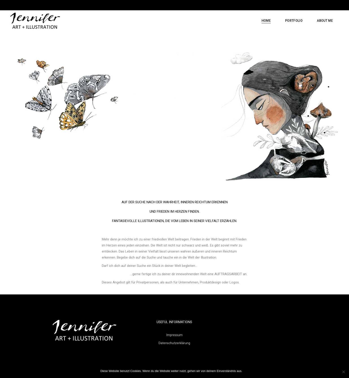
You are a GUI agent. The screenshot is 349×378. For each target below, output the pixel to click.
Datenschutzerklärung (174, 343)
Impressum (174, 335)
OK (246, 371)
